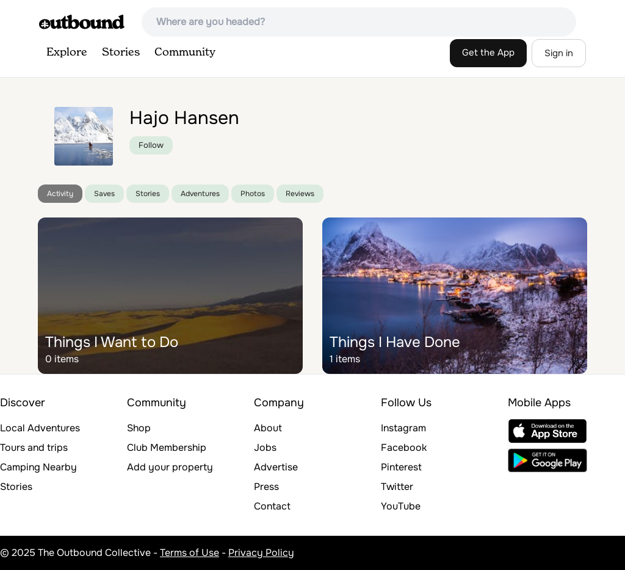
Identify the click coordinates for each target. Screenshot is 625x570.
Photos (252, 194)
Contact (272, 506)
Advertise (276, 467)
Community (184, 52)
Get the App (488, 52)
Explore (66, 52)
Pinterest (401, 467)
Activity (60, 194)
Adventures (200, 194)
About (268, 428)
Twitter (397, 486)
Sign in (558, 53)
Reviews (300, 194)
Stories (121, 52)
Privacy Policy (261, 552)
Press (266, 486)
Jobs (265, 447)
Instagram (403, 428)
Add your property (170, 467)
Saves (104, 194)
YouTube (401, 506)
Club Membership (166, 447)
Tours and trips (34, 447)
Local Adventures (40, 428)
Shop (139, 428)
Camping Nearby (38, 467)
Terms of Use (189, 552)
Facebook (404, 447)
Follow (151, 145)
